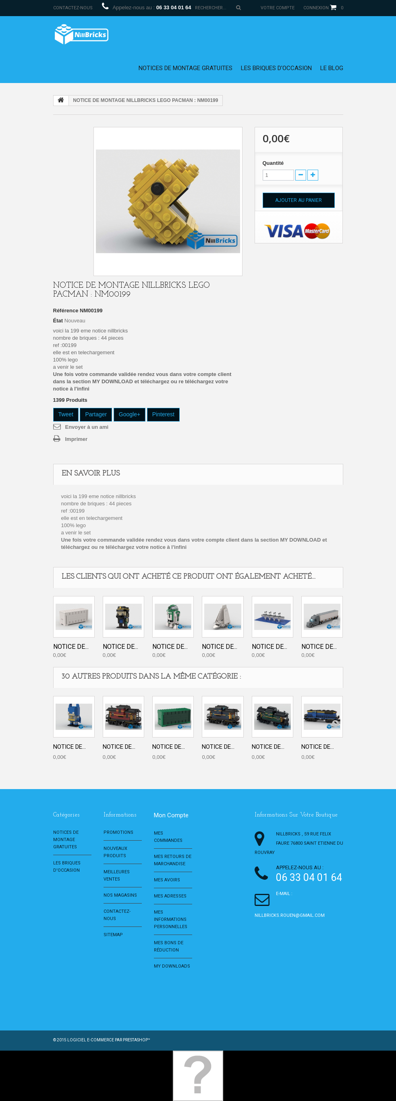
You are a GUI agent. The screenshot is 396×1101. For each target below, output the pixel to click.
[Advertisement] (193, 992)
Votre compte (277, 7)
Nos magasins (120, 895)
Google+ (129, 414)
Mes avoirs (167, 880)
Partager (96, 414)
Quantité (273, 163)
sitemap (113, 934)
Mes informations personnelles (170, 919)
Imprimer (76, 439)
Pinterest (163, 414)
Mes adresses (170, 896)
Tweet (65, 414)
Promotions (118, 832)
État (58, 321)
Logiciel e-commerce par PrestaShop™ (108, 1040)
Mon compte (171, 815)
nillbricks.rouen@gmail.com (290, 915)
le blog (331, 68)
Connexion (316, 7)
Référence (66, 310)
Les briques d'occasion (276, 68)
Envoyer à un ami (87, 427)
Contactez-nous (73, 7)
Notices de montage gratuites (185, 68)
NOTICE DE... (71, 646)
